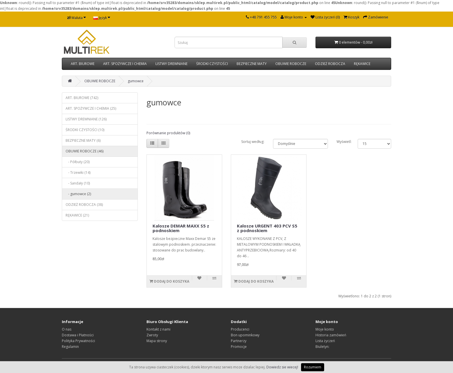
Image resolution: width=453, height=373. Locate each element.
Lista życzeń (325, 340)
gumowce (136, 81)
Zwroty (152, 335)
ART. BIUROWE (82, 63)
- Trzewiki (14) (78, 172)
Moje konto (324, 329)
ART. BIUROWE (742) (82, 97)
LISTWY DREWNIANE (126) (86, 119)
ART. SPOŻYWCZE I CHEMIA (125, 63)
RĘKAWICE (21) (77, 215)
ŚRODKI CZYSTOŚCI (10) (85, 129)
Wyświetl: (344, 141)
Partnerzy (238, 340)
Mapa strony (156, 340)
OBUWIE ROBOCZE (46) (84, 151)
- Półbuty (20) (78, 161)
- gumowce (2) (78, 193)
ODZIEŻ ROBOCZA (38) (84, 204)
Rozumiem (312, 367)
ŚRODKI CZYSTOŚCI (212, 63)
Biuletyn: (322, 346)
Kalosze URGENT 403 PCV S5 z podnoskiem (267, 228)
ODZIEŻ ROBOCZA (330, 63)
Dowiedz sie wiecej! (282, 367)
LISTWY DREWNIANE (171, 63)
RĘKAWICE (362, 63)
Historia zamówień (330, 335)
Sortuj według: (252, 141)
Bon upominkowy (245, 335)
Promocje (239, 346)
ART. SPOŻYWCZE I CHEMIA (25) (91, 108)
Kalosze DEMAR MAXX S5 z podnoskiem (181, 228)
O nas (66, 329)
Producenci (240, 329)
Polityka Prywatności (78, 340)
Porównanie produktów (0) (168, 132)
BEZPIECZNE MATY (252, 63)
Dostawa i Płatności (78, 335)
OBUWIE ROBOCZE (290, 63)
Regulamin (70, 346)
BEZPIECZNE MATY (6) (83, 140)
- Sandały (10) (78, 183)
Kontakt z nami (158, 329)
